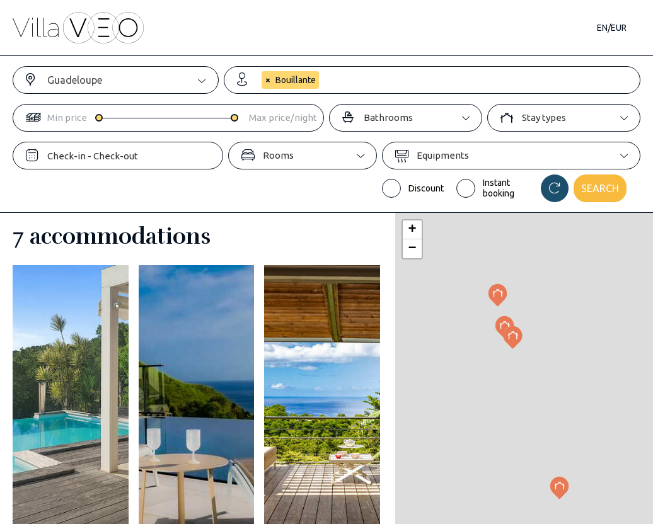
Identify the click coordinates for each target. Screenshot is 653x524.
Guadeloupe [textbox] (74, 80)
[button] (559, 488)
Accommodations (185, 27)
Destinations (301, 27)
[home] (78, 27)
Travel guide (393, 27)
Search (600, 188)
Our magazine (478, 27)
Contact (556, 27)
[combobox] (132, 80)
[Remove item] (267, 80)
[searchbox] (261, 102)
